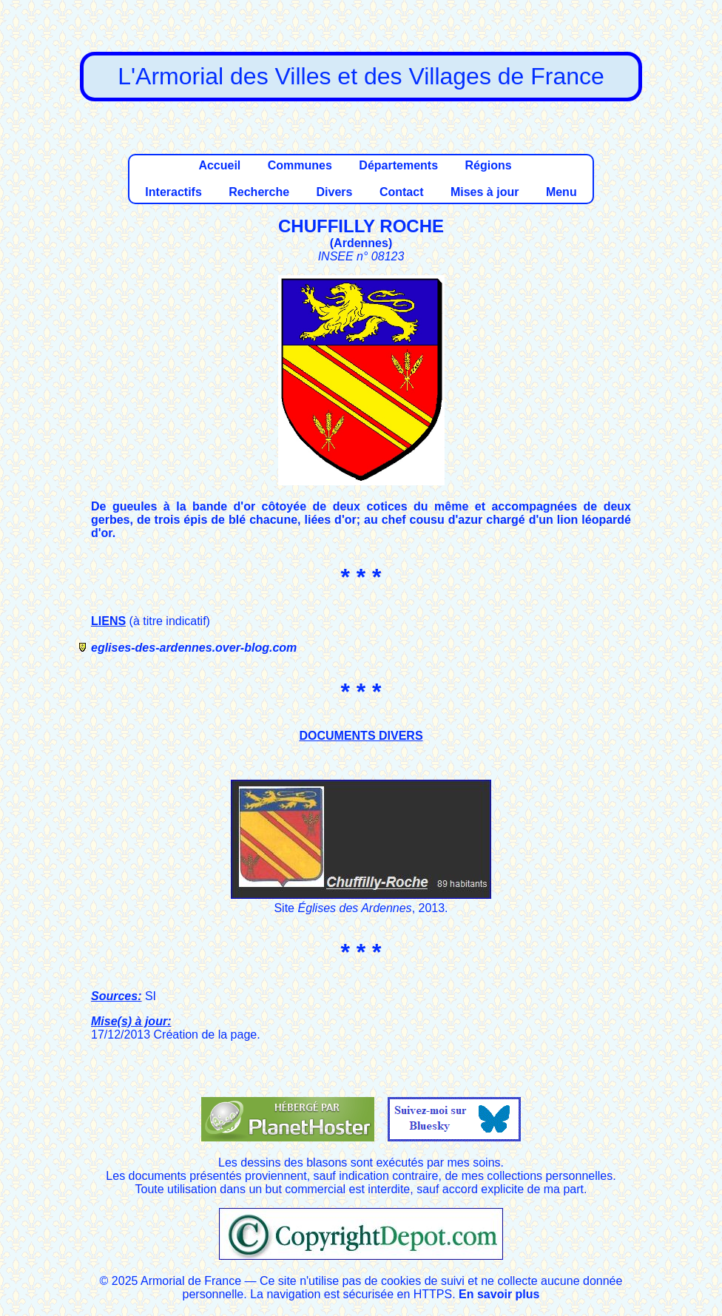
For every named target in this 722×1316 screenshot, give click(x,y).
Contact (401, 192)
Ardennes (361, 243)
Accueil (219, 165)
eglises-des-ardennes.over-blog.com (194, 647)
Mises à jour (485, 192)
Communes (300, 165)
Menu (561, 192)
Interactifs (173, 192)
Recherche (259, 192)
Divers (335, 192)
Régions (488, 165)
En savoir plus (499, 1294)
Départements (398, 165)
